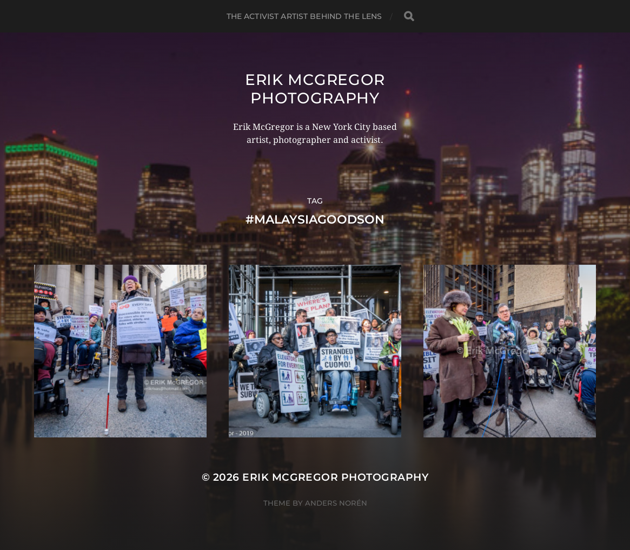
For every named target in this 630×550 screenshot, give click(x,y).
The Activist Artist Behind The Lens (304, 16)
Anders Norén (336, 503)
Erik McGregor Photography (315, 88)
